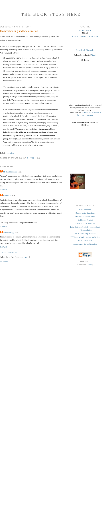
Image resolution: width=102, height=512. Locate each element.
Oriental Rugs (8, 232)
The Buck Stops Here (51, 14)
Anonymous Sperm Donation (85, 244)
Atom (26, 257)
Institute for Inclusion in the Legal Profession (89, 114)
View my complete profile (85, 36)
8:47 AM (30, 158)
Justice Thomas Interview (85, 223)
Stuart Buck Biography (85, 50)
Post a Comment (9, 253)
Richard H (7, 196)
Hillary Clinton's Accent (85, 216)
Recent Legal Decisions (84, 213)
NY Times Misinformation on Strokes (85, 237)
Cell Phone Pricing (85, 220)
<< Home (4, 261)
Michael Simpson (10, 172)
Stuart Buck (85, 30)
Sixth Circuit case (85, 240)
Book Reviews (85, 209)
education (10, 153)
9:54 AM (3, 226)
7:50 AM (3, 189)
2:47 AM (3, 247)
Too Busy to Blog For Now (85, 233)
